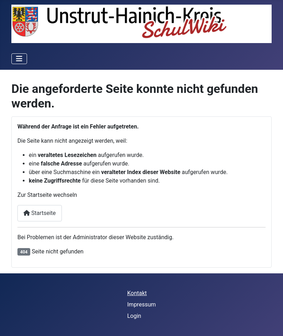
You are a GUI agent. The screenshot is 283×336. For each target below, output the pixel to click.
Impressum (141, 304)
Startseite (39, 213)
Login (134, 316)
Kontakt (137, 293)
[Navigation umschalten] (19, 58)
